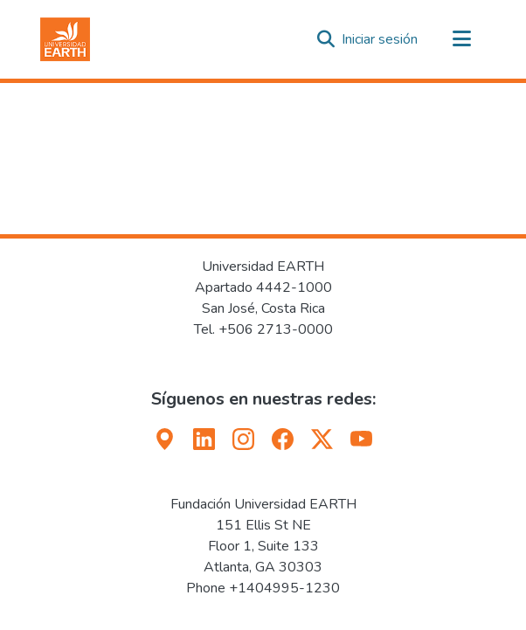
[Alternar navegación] (461, 39)
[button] (65, 39)
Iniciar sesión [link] (380, 39)
